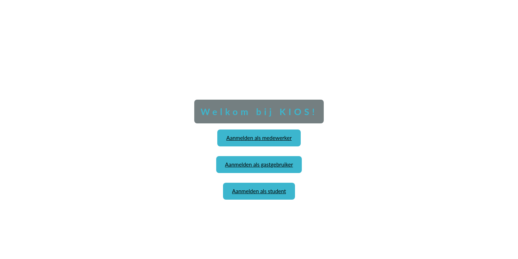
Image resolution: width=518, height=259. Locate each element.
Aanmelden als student (259, 191)
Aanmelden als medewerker (259, 138)
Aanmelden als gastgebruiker (259, 164)
